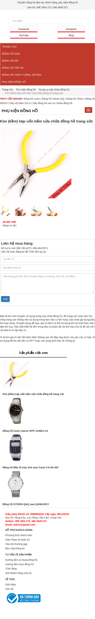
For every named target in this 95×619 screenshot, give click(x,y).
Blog (71, 35)
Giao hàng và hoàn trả (17, 539)
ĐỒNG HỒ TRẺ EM (12, 67)
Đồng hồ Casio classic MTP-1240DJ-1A (25, 430)
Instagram (71, 29)
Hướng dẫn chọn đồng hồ (19, 564)
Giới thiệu (10, 584)
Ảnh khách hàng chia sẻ (18, 573)
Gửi (5, 299)
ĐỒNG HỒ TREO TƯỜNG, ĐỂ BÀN (21, 74)
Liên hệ (9, 588)
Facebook (23, 29)
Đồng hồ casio (32, 98)
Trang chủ (7, 89)
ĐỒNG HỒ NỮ (10, 60)
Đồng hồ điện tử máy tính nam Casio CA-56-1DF (31, 467)
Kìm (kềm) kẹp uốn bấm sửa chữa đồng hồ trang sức (33, 394)
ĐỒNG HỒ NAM (11, 53)
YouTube (24, 35)
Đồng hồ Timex (74, 98)
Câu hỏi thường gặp (16, 544)
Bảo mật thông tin (15, 548)
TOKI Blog (11, 568)
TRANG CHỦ (9, 46)
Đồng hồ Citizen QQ (53, 98)
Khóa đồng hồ (64, 103)
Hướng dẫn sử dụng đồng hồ (21, 559)
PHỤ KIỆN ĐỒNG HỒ (14, 81)
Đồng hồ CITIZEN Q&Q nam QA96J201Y (26, 504)
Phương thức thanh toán (18, 535)
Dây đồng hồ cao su (44, 103)
